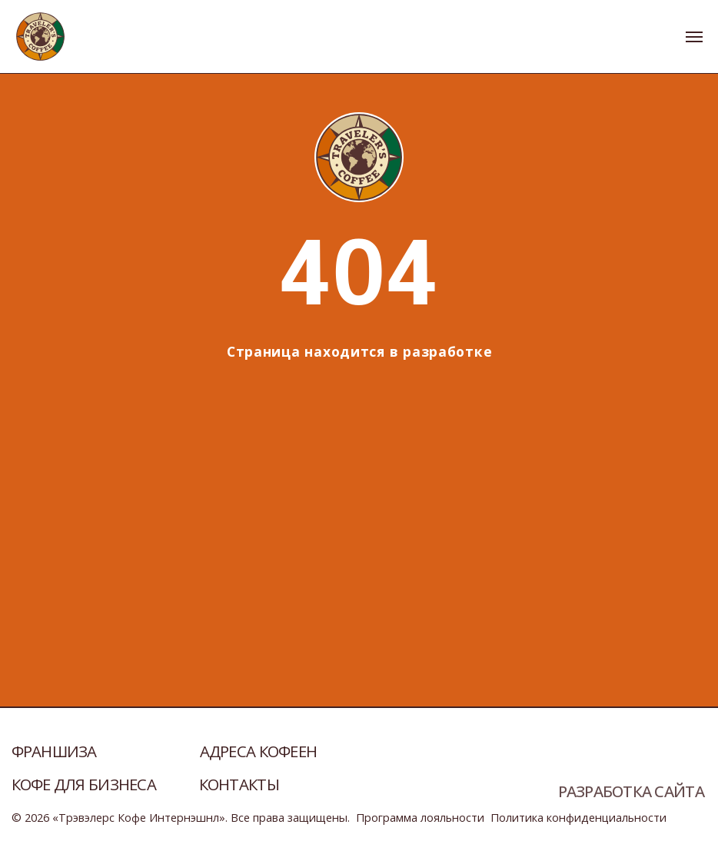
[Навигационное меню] (694, 37)
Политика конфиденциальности (578, 817)
